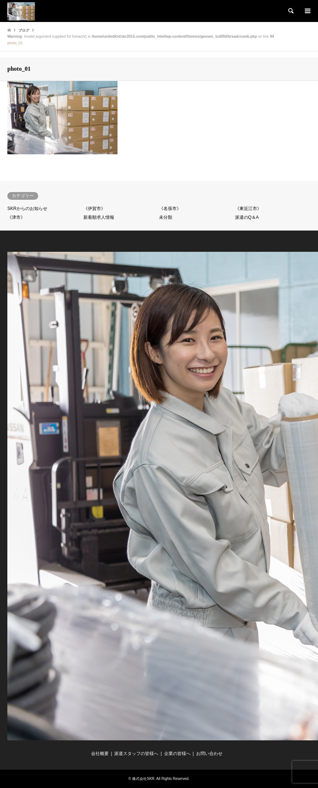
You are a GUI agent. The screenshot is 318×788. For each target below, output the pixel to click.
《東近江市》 (248, 208)
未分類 (165, 217)
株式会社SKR (143, 779)
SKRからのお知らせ (27, 208)
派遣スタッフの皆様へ (136, 753)
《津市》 (16, 217)
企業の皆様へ (177, 753)
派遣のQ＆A (247, 217)
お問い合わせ (209, 753)
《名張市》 (170, 208)
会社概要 (100, 753)
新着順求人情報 (98, 217)
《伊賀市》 (94, 208)
